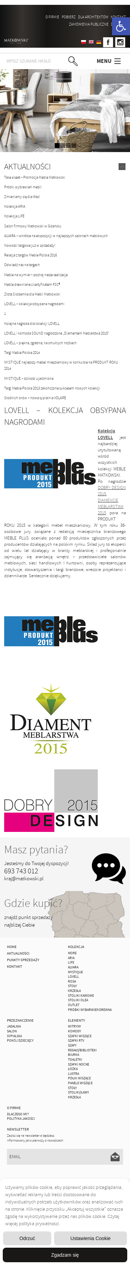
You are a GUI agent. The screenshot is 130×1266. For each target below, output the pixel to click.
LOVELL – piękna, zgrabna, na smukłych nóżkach (40, 342)
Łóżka (73, 1069)
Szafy (72, 1045)
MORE (72, 953)
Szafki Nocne (78, 1064)
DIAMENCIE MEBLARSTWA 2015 (110, 507)
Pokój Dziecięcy (20, 1041)
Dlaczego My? (18, 1114)
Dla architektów (93, 17)
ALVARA (73, 967)
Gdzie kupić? (33, 903)
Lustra (73, 1074)
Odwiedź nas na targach (22, 264)
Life (71, 962)
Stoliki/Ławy (78, 1092)
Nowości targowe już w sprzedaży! (29, 245)
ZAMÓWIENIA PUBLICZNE (89, 24)
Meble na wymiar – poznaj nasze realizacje (36, 274)
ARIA (71, 958)
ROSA (72, 981)
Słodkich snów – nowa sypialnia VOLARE (35, 397)
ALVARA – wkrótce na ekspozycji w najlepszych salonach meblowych (56, 235)
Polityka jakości (21, 1119)
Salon (12, 1031)
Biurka (73, 1055)
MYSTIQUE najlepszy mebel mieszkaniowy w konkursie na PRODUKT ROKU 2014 (61, 365)
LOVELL (73, 977)
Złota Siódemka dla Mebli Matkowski (32, 294)
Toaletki (75, 1060)
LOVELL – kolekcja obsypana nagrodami (34, 303)
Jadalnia (14, 1026)
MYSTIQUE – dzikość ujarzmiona (28, 378)
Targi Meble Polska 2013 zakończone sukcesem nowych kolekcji (52, 388)
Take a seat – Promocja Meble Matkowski (34, 177)
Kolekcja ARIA (14, 206)
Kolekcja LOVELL (106, 434)
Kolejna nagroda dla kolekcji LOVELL (32, 323)
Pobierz (69, 17)
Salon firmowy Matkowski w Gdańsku (32, 226)
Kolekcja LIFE (14, 216)
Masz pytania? (36, 850)
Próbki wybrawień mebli (23, 187)
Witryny (74, 1026)
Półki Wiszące (79, 1078)
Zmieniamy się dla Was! (22, 196)
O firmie (52, 17)
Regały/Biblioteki (82, 1050)
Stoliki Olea (78, 1000)
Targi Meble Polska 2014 (22, 352)
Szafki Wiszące (80, 1036)
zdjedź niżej (65, 90)
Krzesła (74, 991)
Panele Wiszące (80, 1083)
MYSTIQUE (75, 972)
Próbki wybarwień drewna (90, 1010)
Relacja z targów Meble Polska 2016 (30, 255)
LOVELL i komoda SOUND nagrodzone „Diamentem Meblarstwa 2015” (56, 333)
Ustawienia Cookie (90, 1238)
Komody (74, 1031)
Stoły (72, 986)
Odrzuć (27, 1238)
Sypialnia (14, 1036)
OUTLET (73, 1005)
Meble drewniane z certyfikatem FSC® (32, 284)
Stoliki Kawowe (81, 996)
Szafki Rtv (76, 1041)
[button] (121, 26)
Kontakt (118, 17)
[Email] (65, 1157)
